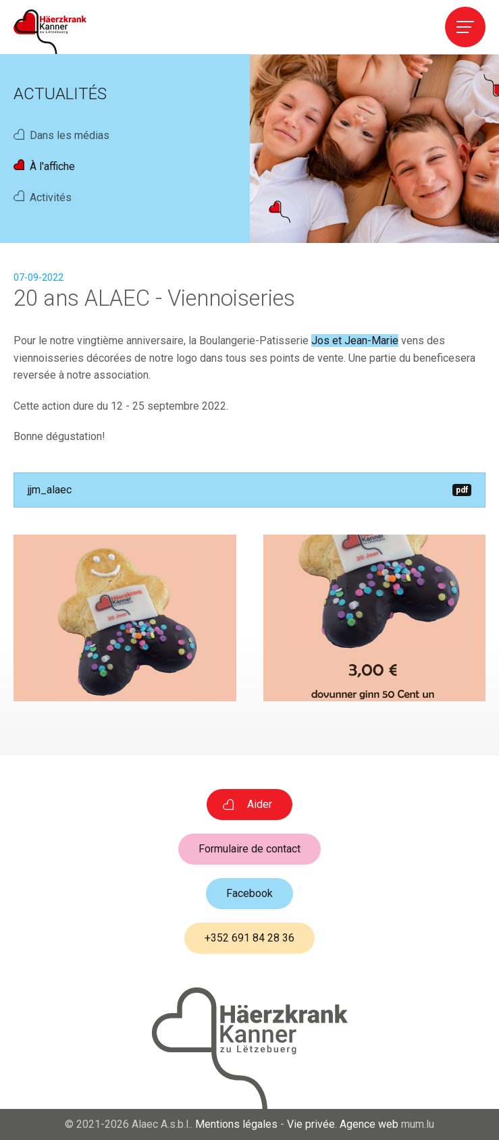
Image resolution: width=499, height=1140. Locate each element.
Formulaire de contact (249, 848)
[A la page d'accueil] (50, 31)
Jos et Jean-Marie (354, 340)
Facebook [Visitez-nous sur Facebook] (249, 893)
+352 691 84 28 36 (249, 937)
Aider (259, 804)
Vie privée (311, 1124)
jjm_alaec (249, 489)
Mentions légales (236, 1124)
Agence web (369, 1124)
